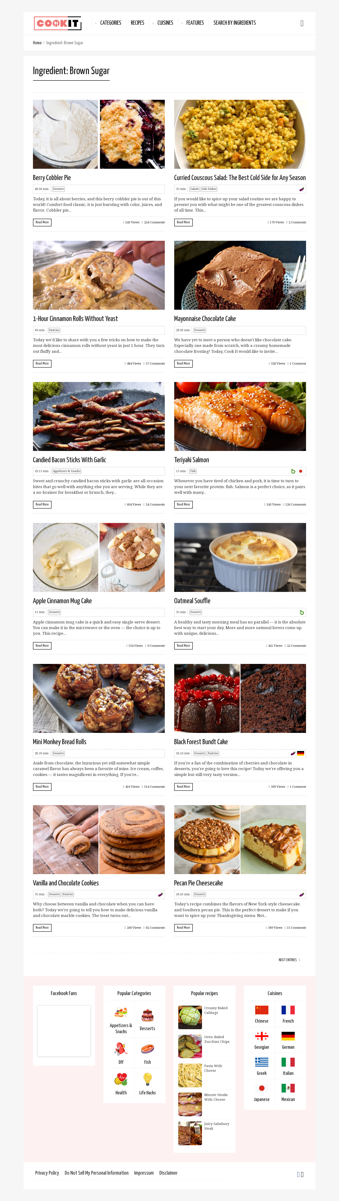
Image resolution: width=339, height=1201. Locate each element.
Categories (110, 23)
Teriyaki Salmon (191, 460)
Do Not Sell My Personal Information (97, 1173)
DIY (121, 1062)
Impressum (144, 1173)
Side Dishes (209, 189)
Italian (288, 1073)
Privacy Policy (47, 1173)
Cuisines (165, 23)
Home (37, 43)
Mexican (288, 1099)
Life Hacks (147, 1093)
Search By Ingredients (235, 23)
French (288, 1021)
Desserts (58, 189)
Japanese (262, 1099)
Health (121, 1093)
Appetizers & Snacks (66, 471)
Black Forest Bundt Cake (201, 742)
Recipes (137, 23)
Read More (42, 222)
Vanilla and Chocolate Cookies (66, 883)
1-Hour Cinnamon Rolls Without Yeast (75, 318)
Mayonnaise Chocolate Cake (205, 318)
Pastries (54, 330)
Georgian (261, 1047)
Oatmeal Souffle (192, 601)
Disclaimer (168, 1173)
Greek (261, 1073)
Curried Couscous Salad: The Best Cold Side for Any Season (240, 177)
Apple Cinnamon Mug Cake (62, 601)
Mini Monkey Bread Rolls (59, 742)
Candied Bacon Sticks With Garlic (69, 460)
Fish (193, 471)
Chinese (261, 1021)
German (288, 1047)
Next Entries (288, 960)
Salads (194, 189)
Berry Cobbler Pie (52, 177)
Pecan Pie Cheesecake (198, 883)
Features (195, 23)
